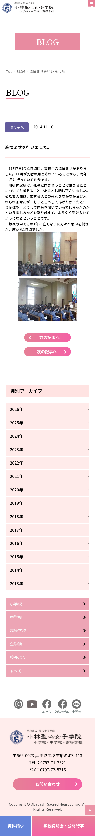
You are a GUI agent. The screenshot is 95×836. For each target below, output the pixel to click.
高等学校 (18, 630)
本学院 (46, 706)
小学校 (16, 604)
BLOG (21, 71)
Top (9, 71)
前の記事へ (49, 337)
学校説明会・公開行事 (63, 826)
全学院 (16, 644)
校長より (18, 657)
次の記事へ (47, 351)
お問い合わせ (47, 784)
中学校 (16, 617)
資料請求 (16, 826)
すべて (16, 671)
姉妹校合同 (62, 706)
